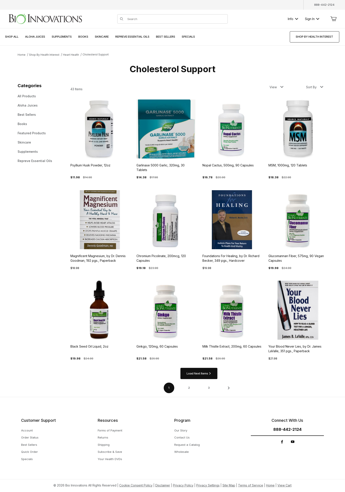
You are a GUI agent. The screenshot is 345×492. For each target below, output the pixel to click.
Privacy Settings (208, 485)
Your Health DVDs (110, 459)
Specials (27, 459)
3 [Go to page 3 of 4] (209, 387)
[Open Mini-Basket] (333, 19)
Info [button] (293, 19)
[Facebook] (282, 441)
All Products (27, 96)
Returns (103, 437)
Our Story (180, 430)
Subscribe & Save (110, 451)
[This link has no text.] (45, 18)
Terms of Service (250, 485)
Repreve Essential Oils (35, 161)
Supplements (28, 151)
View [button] (276, 87)
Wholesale (181, 451)
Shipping (104, 444)
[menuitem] (11, 37)
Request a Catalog (187, 444)
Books (22, 124)
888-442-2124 (324, 4)
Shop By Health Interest (44, 54)
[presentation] (35, 37)
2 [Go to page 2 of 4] (189, 387)
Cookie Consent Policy (135, 485)
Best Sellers (27, 114)
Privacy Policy (183, 485)
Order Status (30, 437)
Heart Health (71, 54)
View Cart (284, 485)
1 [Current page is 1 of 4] (168, 387)
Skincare (24, 142)
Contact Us (182, 437)
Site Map (228, 485)
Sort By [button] (314, 87)
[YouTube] (292, 441)
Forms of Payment (110, 430)
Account (27, 430)
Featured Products (32, 133)
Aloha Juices (28, 105)
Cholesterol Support (96, 54)
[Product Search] (176, 19)
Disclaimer (162, 485)
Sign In (312, 19)
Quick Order (29, 451)
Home (22, 54)
